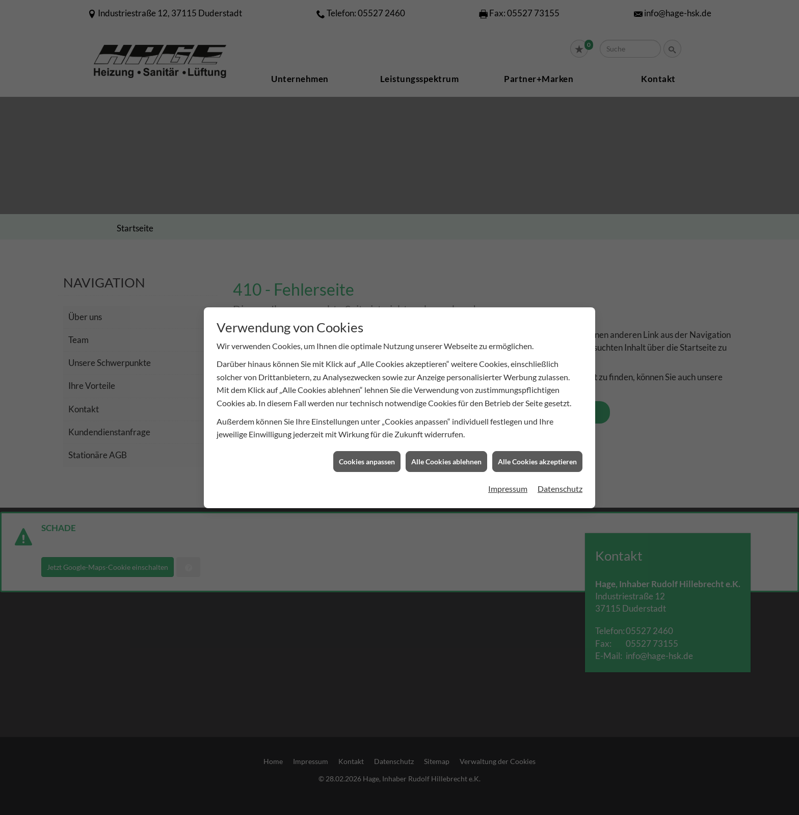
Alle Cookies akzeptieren (537, 453)
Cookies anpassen (367, 453)
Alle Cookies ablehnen (446, 453)
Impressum (507, 480)
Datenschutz (560, 480)
